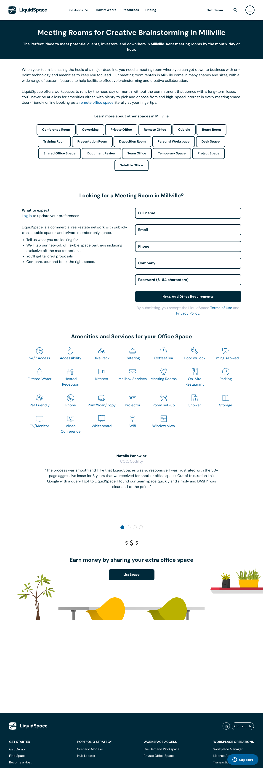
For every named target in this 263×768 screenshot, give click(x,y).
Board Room (211, 130)
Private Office (121, 130)
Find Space (17, 756)
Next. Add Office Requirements (188, 296)
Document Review (101, 153)
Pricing (150, 10)
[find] (235, 10)
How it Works (106, 10)
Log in (27, 215)
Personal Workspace (174, 142)
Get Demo (17, 749)
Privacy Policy (187, 313)
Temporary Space (172, 153)
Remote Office (155, 130)
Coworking (90, 130)
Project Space (209, 153)
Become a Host (20, 762)
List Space (131, 575)
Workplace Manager (227, 749)
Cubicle (184, 130)
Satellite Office (131, 165)
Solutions (75, 10)
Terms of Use (221, 307)
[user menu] (250, 10)
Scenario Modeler (90, 749)
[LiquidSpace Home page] (27, 10)
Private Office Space (159, 756)
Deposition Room (132, 142)
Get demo (215, 10)
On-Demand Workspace (162, 749)
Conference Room (56, 130)
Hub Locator (86, 756)
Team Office (137, 153)
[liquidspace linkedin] (226, 726)
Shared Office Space (60, 153)
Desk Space (211, 142)
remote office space (97, 102)
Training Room (54, 142)
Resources (131, 10)
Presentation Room (92, 142)
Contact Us (242, 726)
